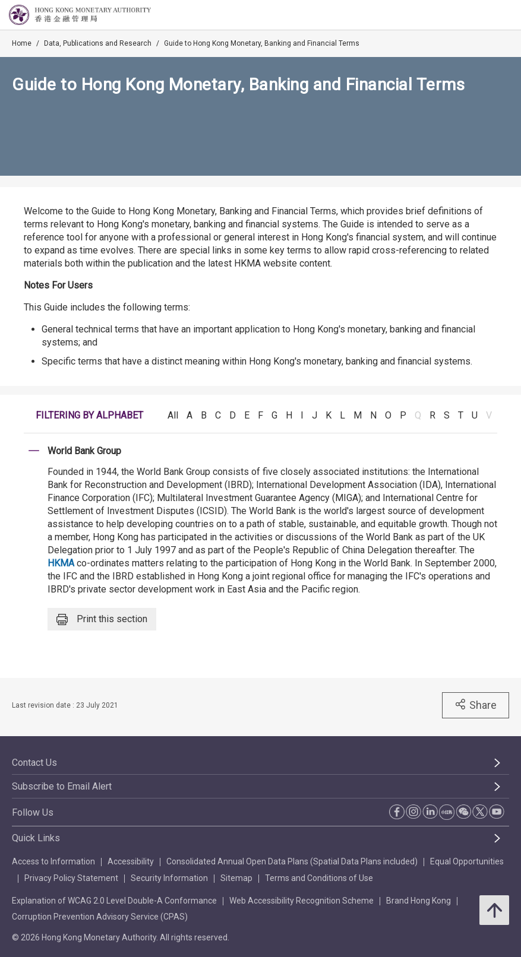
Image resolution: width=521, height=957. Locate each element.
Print (101, 619)
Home (21, 43)
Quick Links (36, 838)
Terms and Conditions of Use (319, 878)
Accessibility (131, 861)
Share (475, 704)
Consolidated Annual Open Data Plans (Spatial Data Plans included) (292, 861)
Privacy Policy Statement (71, 878)
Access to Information (53, 861)
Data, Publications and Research (97, 43)
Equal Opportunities (467, 861)
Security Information (169, 878)
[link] (481, 15)
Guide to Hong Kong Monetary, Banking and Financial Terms (261, 43)
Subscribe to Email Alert (62, 786)
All (173, 415)
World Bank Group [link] (84, 451)
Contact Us (34, 762)
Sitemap (236, 878)
